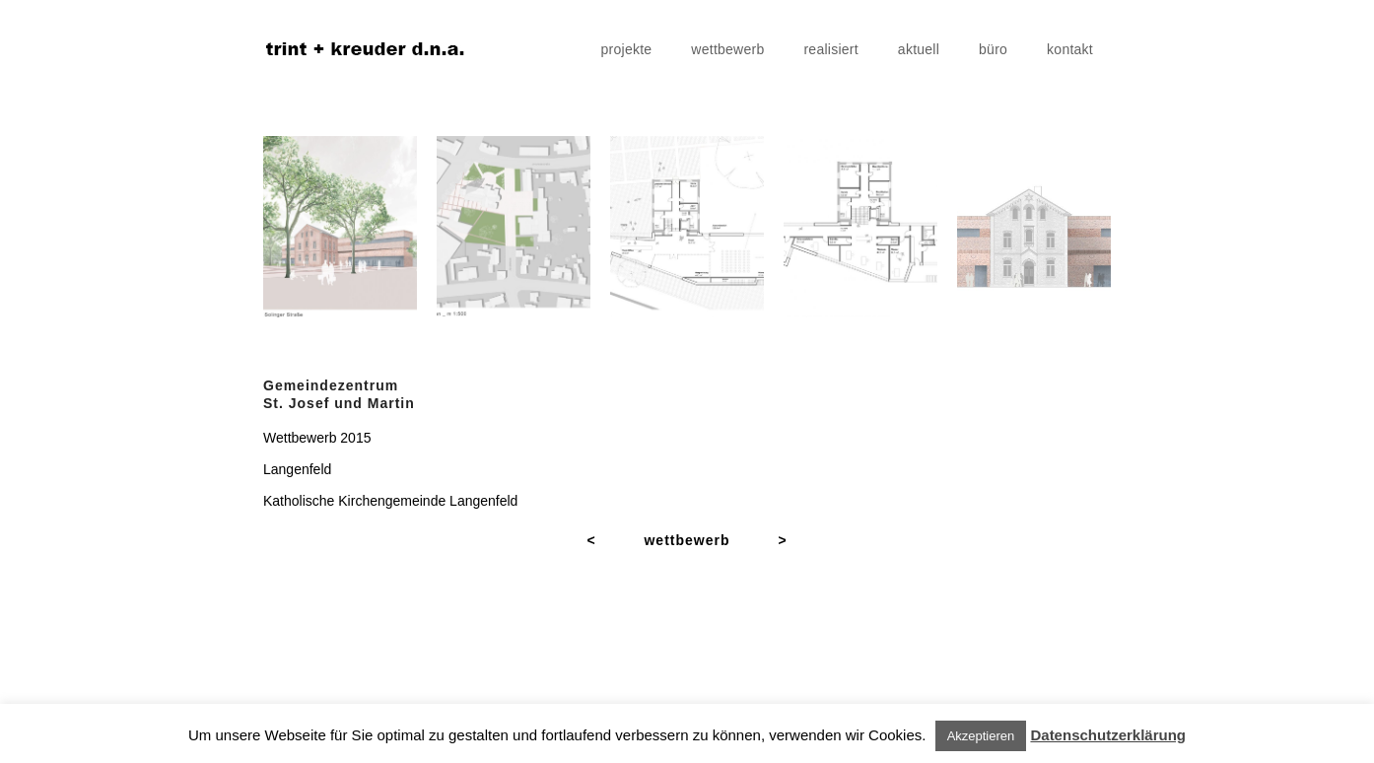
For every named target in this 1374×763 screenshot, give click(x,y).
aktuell (918, 49)
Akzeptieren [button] (981, 735)
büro (993, 49)
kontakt (1070, 49)
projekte (627, 49)
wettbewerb (727, 49)
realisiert (830, 49)
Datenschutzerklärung (1108, 735)
